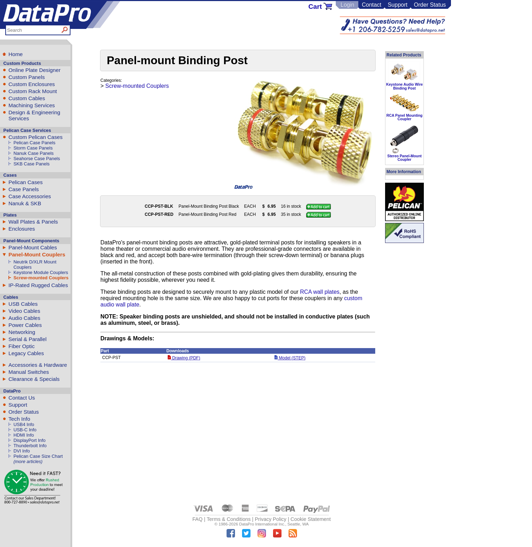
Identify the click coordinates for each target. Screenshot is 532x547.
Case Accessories (29, 196)
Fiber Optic (21, 346)
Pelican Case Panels (34, 142)
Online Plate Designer (34, 70)
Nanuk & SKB (24, 203)
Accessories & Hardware (37, 365)
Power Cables (25, 325)
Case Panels (23, 189)
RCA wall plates (320, 292)
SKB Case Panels (31, 163)
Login (347, 5)
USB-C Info (24, 429)
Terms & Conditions (229, 519)
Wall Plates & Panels (33, 222)
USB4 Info (23, 424)
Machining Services (31, 105)
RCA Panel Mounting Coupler (404, 117)
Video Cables (24, 311)
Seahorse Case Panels (36, 158)
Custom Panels (26, 77)
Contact (371, 5)
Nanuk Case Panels (33, 153)
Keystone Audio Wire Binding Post (404, 86)
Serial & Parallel (27, 339)
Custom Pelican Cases (35, 137)
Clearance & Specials (34, 379)
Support (397, 5)
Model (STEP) (289, 357)
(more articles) (27, 461)
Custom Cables (26, 98)
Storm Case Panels (32, 148)
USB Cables (23, 304)
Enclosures (21, 229)
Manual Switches (28, 372)
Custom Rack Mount (32, 91)
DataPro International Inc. (262, 524)
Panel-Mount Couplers (36, 254)
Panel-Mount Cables (32, 247)
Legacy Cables (26, 353)
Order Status (430, 5)
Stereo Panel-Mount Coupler (404, 158)
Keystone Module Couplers (40, 272)
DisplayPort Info (29, 440)
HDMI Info (23, 435)
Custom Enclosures (31, 84)
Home (15, 54)
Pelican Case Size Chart (38, 456)
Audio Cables (24, 318)
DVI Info (21, 451)
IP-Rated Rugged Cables (38, 285)
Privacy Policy (270, 519)
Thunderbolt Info (30, 445)
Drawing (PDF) (184, 357)
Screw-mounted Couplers (40, 277)
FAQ (197, 519)
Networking (21, 332)
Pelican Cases (25, 182)
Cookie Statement (310, 519)
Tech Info (19, 419)
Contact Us (21, 398)
